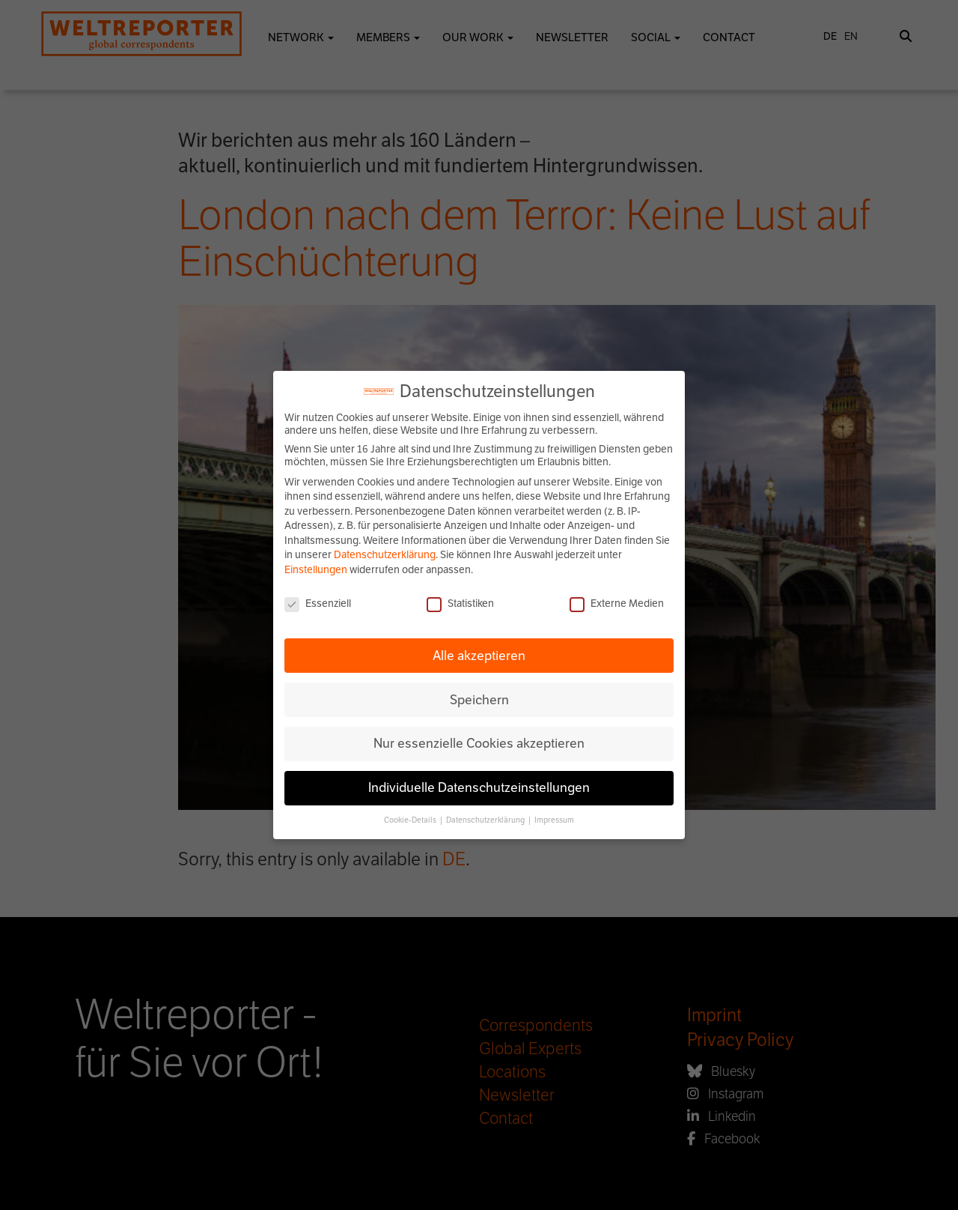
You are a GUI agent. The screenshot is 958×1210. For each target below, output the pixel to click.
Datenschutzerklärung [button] (486, 820)
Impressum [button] (554, 820)
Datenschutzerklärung (385, 554)
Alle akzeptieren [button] (479, 655)
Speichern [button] (479, 700)
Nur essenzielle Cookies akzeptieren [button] (479, 743)
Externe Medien (617, 603)
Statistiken (460, 603)
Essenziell (317, 603)
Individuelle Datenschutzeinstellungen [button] (479, 787)
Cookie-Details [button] (411, 820)
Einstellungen (315, 569)
